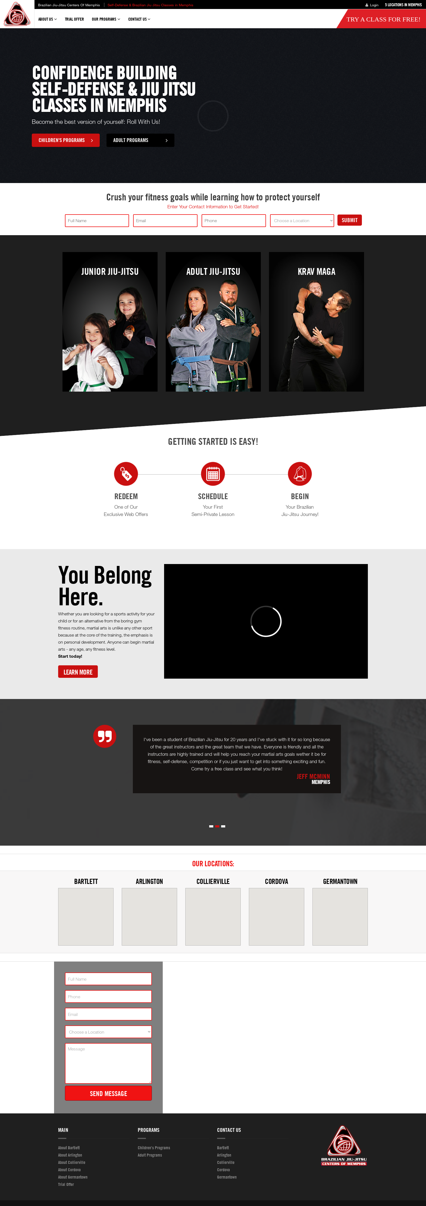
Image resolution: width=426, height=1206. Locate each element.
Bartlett (86, 881)
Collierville (213, 881)
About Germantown (72, 1177)
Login (371, 5)
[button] (211, 826)
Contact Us (139, 21)
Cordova (276, 881)
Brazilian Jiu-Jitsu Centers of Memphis (69, 5)
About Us (47, 21)
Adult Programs (140, 139)
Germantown (340, 881)
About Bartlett (69, 1147)
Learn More (78, 672)
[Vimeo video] (266, 621)
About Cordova (69, 1169)
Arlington (149, 881)
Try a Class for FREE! (383, 19)
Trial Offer (74, 19)
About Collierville (71, 1162)
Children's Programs (66, 139)
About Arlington (70, 1155)
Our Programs (106, 21)
